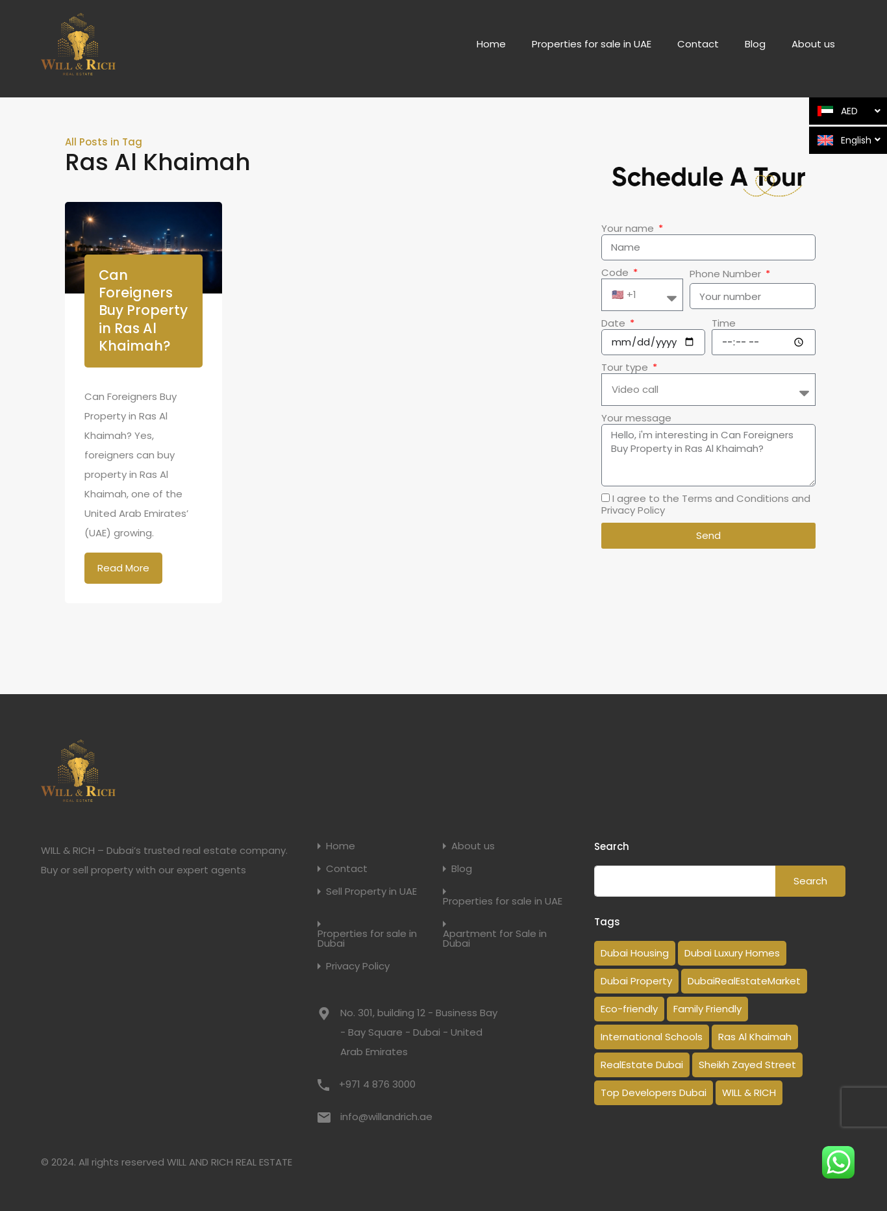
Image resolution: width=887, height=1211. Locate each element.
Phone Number (727, 274)
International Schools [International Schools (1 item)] (652, 1036)
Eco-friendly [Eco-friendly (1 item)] (629, 1009)
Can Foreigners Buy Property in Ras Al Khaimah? (143, 310)
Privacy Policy (358, 966)
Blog (755, 44)
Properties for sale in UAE (591, 44)
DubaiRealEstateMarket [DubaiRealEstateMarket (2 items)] (744, 981)
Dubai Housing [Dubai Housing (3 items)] (635, 953)
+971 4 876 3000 (377, 1084)
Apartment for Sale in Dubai (495, 938)
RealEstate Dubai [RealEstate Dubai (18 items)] (642, 1064)
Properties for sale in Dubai (367, 938)
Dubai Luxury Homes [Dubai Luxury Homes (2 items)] (732, 953)
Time (724, 323)
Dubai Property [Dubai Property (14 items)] (636, 981)
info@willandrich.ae (386, 1116)
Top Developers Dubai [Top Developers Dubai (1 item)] (653, 1092)
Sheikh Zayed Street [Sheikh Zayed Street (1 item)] (747, 1064)
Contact (698, 44)
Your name (628, 228)
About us (813, 44)
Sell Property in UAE (371, 891)
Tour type (626, 367)
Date (614, 323)
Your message (636, 418)
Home (491, 44)
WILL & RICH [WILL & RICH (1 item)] (749, 1092)
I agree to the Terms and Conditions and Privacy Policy (705, 504)
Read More (123, 568)
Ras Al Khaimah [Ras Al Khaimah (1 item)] (755, 1036)
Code (616, 273)
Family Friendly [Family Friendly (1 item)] (707, 1009)
